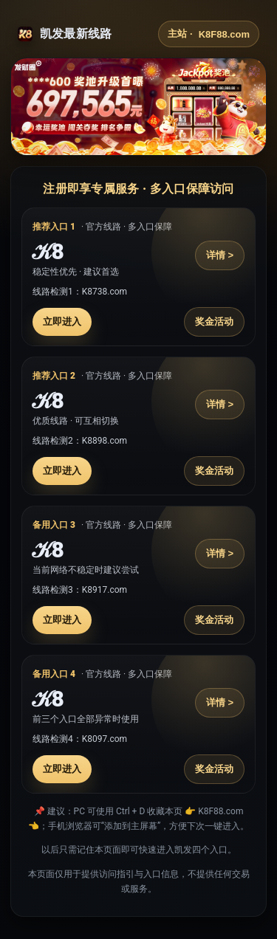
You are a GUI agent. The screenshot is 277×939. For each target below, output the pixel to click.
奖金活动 (214, 321)
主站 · (209, 34)
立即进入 (62, 321)
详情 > (219, 255)
